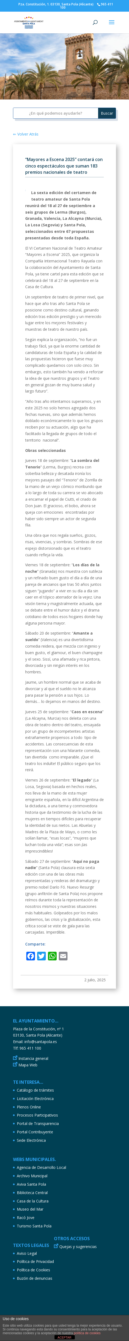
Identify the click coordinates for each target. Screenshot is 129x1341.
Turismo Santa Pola (34, 1226)
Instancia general (33, 1058)
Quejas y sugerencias (78, 1246)
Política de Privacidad (35, 1261)
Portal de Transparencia (38, 1123)
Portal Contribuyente (35, 1131)
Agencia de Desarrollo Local (41, 1167)
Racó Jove (25, 1217)
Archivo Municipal (32, 1175)
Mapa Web (27, 1064)
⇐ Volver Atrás (25, 134)
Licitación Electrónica (35, 1098)
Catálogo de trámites (35, 1090)
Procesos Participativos (37, 1115)
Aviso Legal (27, 1253)
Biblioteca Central (32, 1192)
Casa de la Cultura (33, 1201)
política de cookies (87, 1333)
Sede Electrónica (31, 1140)
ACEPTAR (64, 1337)
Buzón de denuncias (34, 1278)
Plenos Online (29, 1107)
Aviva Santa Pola (31, 1184)
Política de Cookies (33, 1269)
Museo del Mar (30, 1209)
